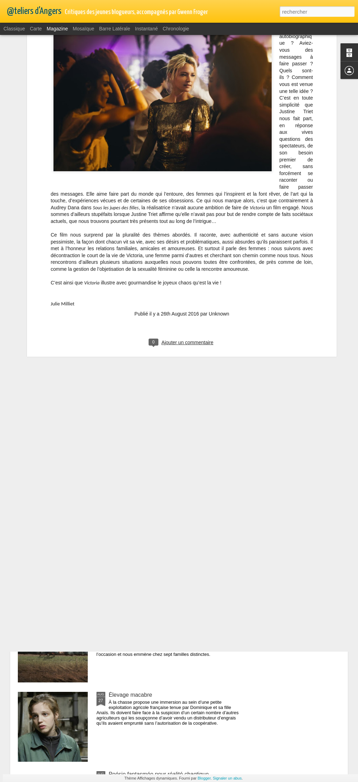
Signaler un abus (227, 778)
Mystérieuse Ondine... (136, 457)
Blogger (204, 778)
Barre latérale (114, 28)
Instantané (146, 28)
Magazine (57, 28)
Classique (14, 28)
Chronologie (176, 28)
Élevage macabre (130, 695)
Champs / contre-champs (140, 615)
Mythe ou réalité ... (132, 536)
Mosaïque (83, 28)
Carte (36, 28)
